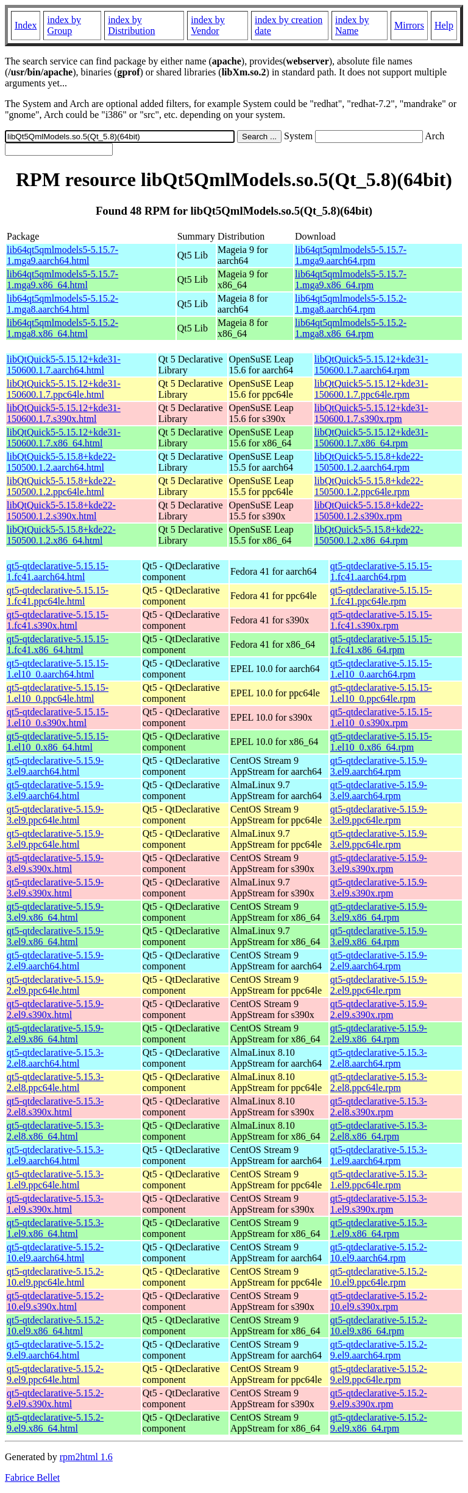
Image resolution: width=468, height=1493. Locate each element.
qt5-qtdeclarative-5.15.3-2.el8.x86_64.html (55, 1130)
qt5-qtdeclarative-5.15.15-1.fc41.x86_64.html (57, 644)
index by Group (64, 25)
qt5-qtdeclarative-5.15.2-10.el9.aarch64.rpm (378, 1252)
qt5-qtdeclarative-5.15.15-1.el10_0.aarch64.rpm (381, 668)
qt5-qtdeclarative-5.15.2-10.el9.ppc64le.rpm (378, 1276)
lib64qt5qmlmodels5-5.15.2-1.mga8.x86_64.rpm (350, 328)
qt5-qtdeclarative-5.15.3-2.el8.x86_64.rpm (378, 1130)
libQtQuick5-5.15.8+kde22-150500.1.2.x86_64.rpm (369, 535)
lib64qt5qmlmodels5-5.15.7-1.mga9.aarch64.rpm (350, 255)
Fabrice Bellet (32, 1477)
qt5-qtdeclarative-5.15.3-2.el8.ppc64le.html (55, 1082)
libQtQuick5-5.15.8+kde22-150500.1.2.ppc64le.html (61, 486)
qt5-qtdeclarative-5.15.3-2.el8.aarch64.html (55, 1058)
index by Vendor (208, 25)
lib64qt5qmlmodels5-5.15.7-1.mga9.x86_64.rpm (350, 279)
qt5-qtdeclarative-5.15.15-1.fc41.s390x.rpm (381, 620)
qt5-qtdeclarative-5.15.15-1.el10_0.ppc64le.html (57, 693)
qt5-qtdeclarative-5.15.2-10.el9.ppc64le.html (55, 1276)
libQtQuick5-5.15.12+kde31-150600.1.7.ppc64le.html (64, 389)
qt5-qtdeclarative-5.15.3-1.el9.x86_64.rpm (378, 1228)
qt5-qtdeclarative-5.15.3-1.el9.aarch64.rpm (378, 1155)
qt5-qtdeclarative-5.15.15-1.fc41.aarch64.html (57, 571)
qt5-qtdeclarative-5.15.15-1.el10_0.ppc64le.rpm (381, 693)
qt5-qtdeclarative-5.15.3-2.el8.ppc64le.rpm (378, 1082)
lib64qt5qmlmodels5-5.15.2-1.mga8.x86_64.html (62, 328)
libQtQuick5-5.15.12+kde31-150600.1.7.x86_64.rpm (371, 437)
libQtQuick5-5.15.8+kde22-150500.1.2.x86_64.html (61, 535)
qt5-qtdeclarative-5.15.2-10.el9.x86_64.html (55, 1325)
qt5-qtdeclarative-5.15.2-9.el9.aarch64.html (55, 1349)
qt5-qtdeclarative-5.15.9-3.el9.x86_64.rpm (378, 912)
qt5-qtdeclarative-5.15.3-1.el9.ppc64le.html (55, 1179)
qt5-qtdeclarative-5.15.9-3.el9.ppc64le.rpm (378, 814)
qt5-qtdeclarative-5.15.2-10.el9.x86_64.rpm (378, 1325)
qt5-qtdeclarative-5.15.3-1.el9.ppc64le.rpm (378, 1179)
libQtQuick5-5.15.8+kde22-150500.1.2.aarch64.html (61, 462)
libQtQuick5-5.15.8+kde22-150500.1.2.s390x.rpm (369, 510)
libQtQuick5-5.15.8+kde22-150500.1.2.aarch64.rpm (369, 462)
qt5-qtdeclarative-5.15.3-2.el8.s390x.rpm (378, 1106)
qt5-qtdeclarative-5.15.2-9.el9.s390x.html (55, 1398)
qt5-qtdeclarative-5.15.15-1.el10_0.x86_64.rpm (381, 741)
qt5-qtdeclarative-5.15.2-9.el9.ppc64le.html (55, 1374)
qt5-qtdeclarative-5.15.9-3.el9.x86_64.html (55, 912)
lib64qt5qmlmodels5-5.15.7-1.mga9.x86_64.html (62, 279)
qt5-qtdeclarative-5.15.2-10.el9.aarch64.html (55, 1252)
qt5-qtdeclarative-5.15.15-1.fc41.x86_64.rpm (381, 644)
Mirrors (409, 25)
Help (443, 25)
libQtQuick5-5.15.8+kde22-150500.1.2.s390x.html (61, 510)
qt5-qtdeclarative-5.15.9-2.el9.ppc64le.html (55, 985)
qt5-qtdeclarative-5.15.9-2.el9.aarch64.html (55, 960)
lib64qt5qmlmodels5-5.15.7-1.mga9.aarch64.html (62, 255)
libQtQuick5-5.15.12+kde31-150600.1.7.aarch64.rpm (371, 364)
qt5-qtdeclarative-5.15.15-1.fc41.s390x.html (57, 620)
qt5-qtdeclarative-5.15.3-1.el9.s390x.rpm (378, 1203)
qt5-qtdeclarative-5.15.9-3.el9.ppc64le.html (55, 814)
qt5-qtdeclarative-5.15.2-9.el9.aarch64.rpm (378, 1349)
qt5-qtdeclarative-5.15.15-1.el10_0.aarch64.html (57, 668)
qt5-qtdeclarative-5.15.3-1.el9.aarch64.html (55, 1155)
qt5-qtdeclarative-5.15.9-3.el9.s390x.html (55, 863)
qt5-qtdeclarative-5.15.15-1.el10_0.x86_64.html (57, 741)
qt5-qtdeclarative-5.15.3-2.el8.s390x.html (55, 1106)
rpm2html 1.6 (86, 1457)
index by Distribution (131, 25)
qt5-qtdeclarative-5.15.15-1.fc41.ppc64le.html (57, 595)
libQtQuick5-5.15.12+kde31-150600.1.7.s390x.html (64, 413)
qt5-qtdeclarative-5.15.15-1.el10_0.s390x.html (57, 717)
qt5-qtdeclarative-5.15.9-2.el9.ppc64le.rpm (378, 985)
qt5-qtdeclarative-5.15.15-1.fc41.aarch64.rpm (381, 571)
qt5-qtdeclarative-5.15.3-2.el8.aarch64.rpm (378, 1058)
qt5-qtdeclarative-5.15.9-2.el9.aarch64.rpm (378, 960)
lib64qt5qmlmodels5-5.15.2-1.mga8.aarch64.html (62, 303)
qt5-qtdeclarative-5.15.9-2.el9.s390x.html (55, 1009)
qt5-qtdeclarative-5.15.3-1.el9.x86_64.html (55, 1228)
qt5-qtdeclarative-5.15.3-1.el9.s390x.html (55, 1203)
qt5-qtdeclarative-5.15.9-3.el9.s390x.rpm (378, 863)
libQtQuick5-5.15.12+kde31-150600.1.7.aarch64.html (64, 364)
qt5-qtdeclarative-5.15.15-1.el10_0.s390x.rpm (381, 717)
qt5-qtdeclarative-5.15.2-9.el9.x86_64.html (55, 1422)
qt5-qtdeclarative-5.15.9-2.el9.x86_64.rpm (378, 1033)
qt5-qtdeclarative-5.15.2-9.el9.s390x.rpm (378, 1398)
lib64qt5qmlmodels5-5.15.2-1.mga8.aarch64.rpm (350, 303)
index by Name (352, 25)
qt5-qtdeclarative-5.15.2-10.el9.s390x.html (55, 1301)
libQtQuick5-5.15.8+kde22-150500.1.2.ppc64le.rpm (369, 486)
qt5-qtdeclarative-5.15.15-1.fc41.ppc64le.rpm (381, 595)
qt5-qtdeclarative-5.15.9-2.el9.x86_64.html (55, 1033)
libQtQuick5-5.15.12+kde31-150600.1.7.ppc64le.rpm (371, 389)
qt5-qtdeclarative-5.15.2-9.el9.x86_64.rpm (378, 1422)
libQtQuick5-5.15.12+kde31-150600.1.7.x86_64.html (64, 437)
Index (26, 25)
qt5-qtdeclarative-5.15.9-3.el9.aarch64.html (55, 766)
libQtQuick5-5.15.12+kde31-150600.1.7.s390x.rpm (371, 413)
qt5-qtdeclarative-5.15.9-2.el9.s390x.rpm (378, 1009)
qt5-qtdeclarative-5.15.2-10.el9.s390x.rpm (378, 1301)
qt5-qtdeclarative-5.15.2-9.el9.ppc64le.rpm (378, 1374)
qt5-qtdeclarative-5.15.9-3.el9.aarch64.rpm (378, 766)
